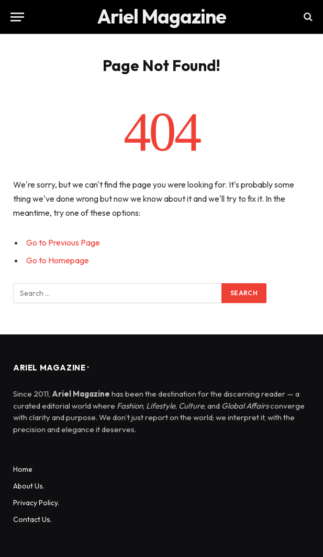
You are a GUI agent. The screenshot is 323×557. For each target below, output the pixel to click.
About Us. (28, 486)
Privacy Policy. (36, 502)
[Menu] (17, 17)
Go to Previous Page (63, 242)
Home (22, 469)
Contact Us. (32, 519)
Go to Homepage (57, 260)
